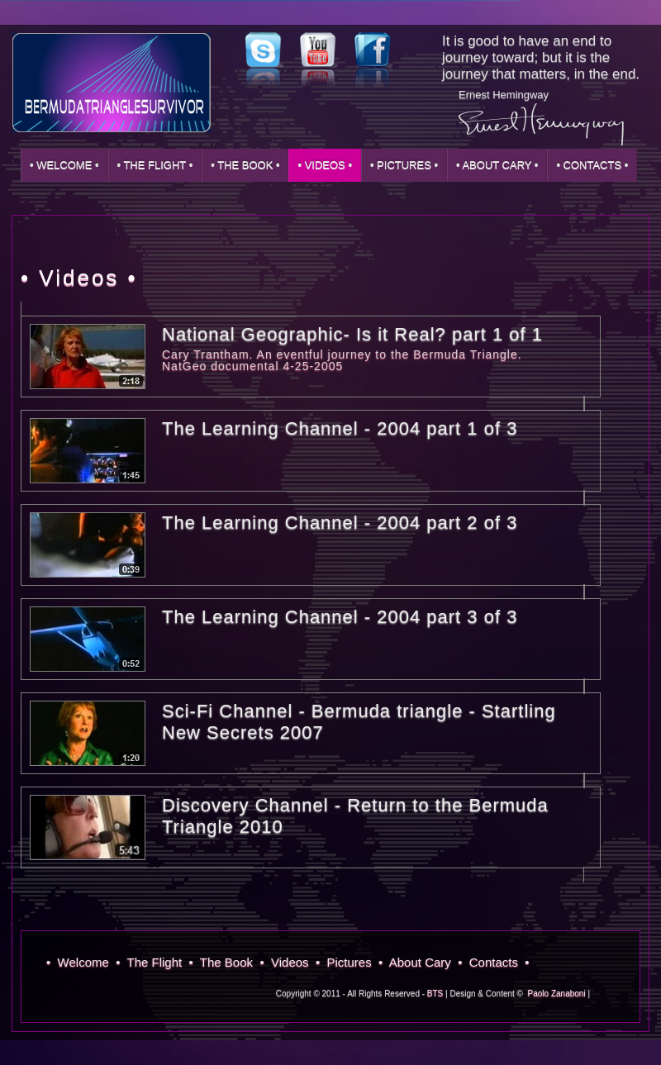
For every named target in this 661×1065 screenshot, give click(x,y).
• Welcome (81, 962)
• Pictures (347, 962)
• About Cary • (497, 165)
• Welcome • (64, 165)
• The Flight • (155, 165)
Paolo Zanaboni (557, 993)
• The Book (224, 962)
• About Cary (418, 962)
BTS (435, 993)
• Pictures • (404, 165)
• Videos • (324, 165)
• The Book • (245, 165)
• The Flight (152, 962)
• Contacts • (592, 165)
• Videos (287, 962)
